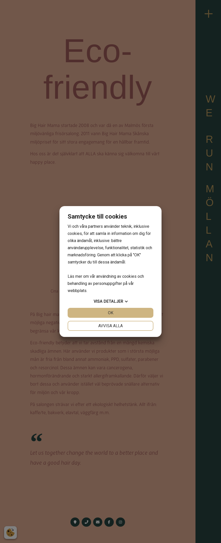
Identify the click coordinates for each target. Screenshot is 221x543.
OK (110, 312)
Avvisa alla (110, 325)
